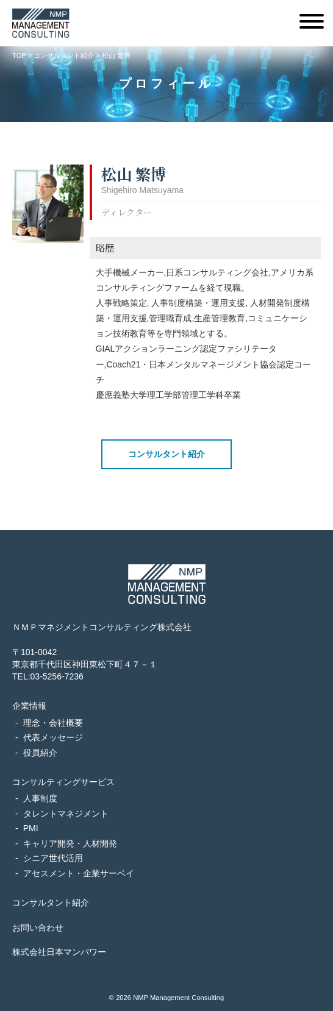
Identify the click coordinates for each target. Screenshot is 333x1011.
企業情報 (29, 706)
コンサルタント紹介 (166, 454)
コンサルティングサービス (63, 782)
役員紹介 (40, 752)
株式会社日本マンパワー (59, 952)
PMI (30, 828)
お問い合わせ (37, 927)
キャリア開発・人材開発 (70, 843)
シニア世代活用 (53, 858)
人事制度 (40, 798)
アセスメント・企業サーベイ (78, 873)
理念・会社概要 (53, 723)
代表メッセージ (53, 737)
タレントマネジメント (66, 813)
